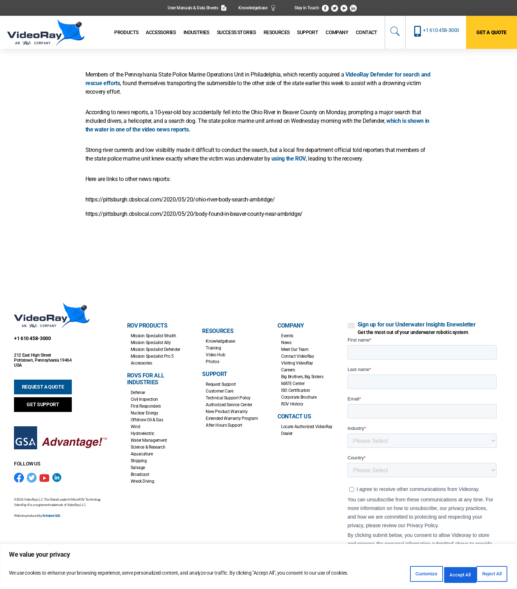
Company (291, 325)
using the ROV (288, 158)
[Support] (307, 32)
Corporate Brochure (299, 397)
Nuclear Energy (144, 413)
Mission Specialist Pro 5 (152, 356)
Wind (135, 426)
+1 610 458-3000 (441, 30)
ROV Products (147, 325)
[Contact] (366, 32)
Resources (217, 331)
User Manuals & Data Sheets (197, 8)
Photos (212, 361)
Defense (138, 392)
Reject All (440, 575)
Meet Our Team (294, 349)
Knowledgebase (257, 8)
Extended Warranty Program (232, 418)
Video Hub (215, 354)
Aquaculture (142, 453)
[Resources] (277, 32)
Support (214, 374)
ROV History (292, 404)
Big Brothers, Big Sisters (302, 376)
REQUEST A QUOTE (43, 387)
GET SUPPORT (43, 404)
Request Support (221, 384)
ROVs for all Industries (145, 379)
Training (213, 348)
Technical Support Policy (228, 397)
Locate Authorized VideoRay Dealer (306, 430)
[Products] (126, 32)
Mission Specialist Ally (151, 342)
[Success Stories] (236, 32)
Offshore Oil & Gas (147, 419)
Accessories (141, 363)
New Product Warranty (226, 411)
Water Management (149, 440)
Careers (288, 369)
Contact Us (294, 416)
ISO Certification (295, 390)
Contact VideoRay (297, 356)
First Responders (146, 406)
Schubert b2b (51, 516)
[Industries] (196, 32)
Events (287, 335)
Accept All (486, 575)
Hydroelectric (142, 433)
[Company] (337, 32)
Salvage (138, 467)
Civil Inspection (144, 399)
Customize (393, 575)
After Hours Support (224, 425)
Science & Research (148, 447)
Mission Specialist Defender (155, 349)
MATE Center (292, 383)
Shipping (139, 460)
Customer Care (219, 391)
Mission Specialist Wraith (153, 335)
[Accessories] (160, 32)
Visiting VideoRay (297, 363)
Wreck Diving (142, 481)
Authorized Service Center (229, 404)
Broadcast (140, 474)
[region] (258, 568)
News (286, 342)
